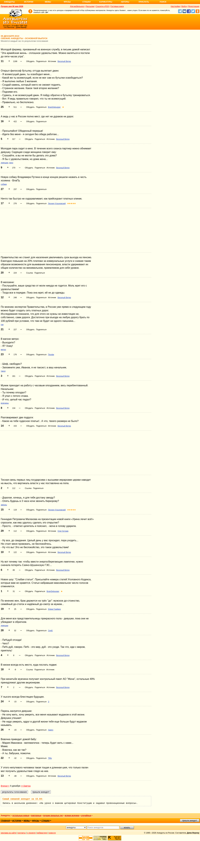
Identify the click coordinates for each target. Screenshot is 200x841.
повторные (36, 815)
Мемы (48, 2)
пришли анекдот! (189, 820)
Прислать (144, 2)
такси (3, 371)
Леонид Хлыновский (57, 203)
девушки (4, 163)
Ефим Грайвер (54, 609)
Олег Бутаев (63, 531)
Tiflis (50, 758)
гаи (2, 324)
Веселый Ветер (64, 61)
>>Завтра (26, 786)
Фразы (67, 2)
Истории (28, 2)
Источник (52, 61)
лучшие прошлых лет (53, 815)
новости (52, 833)
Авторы (125, 2)
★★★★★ (71, 203)
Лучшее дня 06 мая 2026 (12, 6)
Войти (184, 6)
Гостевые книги (117, 6)
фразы (35, 821)
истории (16, 821)
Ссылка (29, 273)
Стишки (86, 2)
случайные (86, 815)
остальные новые (20, 815)
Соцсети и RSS (102, 6)
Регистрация (193, 6)
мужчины (5, 403)
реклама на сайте (8, 833)
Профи (51, 354)
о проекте (31, 833)
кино (11, 163)
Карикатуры (105, 2)
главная (5, 821)
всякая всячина (72, 815)
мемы (27, 821)
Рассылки (90, 6)
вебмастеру (42, 833)
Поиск (163, 2)
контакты (22, 833)
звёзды (4, 505)
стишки (45, 821)
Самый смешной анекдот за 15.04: (22, 799)
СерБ (50, 631)
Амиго (50, 730)
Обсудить (30, 61)
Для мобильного (77, 6)
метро (3, 349)
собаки (4, 184)
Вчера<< (5, 786)
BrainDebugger (54, 107)
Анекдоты (9, 2)
